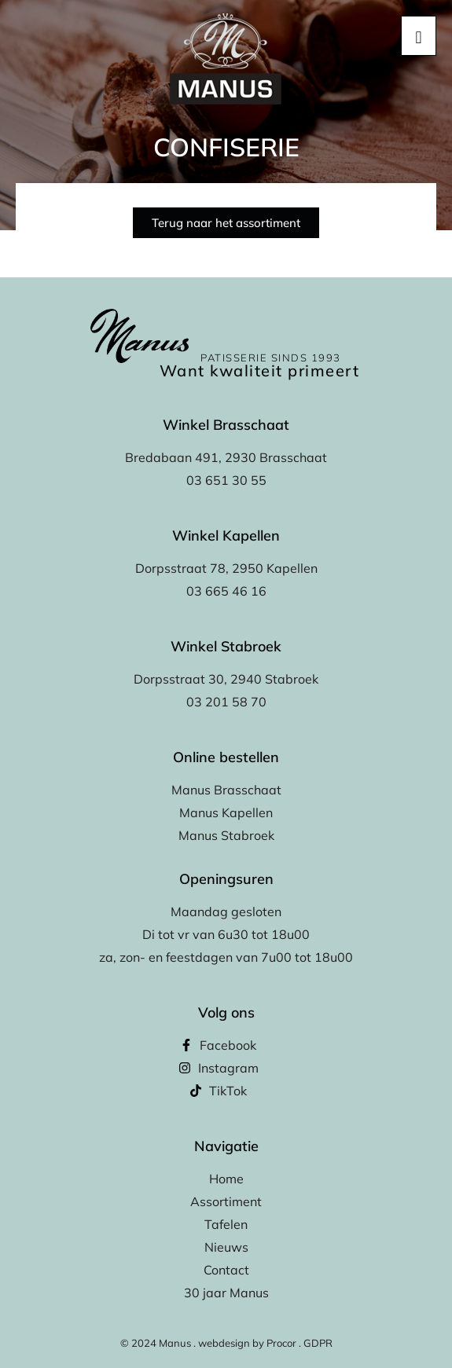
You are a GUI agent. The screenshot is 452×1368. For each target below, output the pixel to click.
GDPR (318, 1343)
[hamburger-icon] (418, 36)
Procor (281, 1343)
